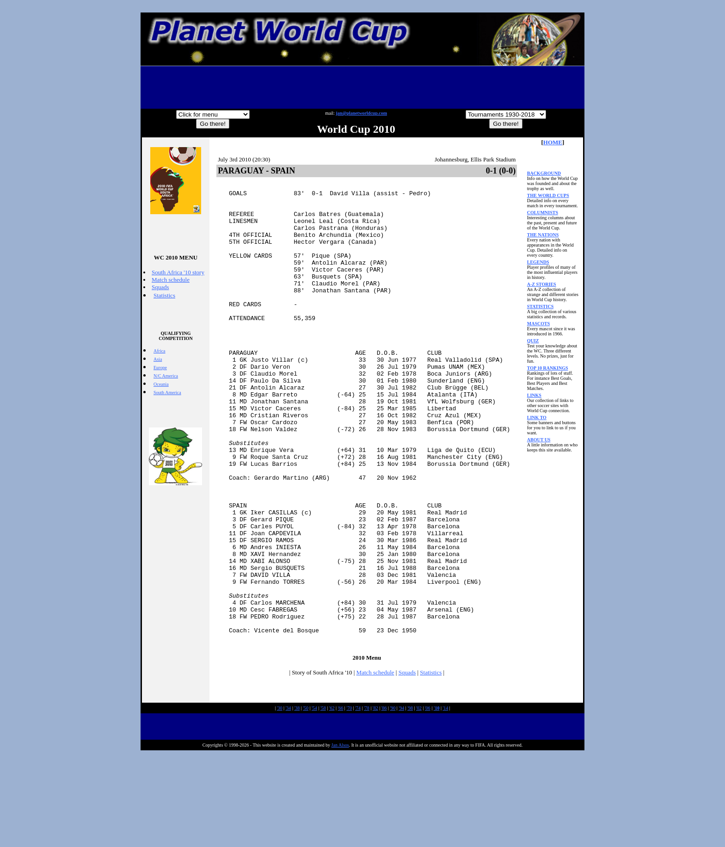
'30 (280, 801)
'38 (297, 801)
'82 (375, 801)
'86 (384, 801)
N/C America (166, 375)
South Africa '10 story (178, 272)
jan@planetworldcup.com (361, 113)
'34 (288, 801)
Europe (160, 367)
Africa (160, 350)
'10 (437, 801)
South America (167, 392)
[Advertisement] (362, 87)
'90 (393, 801)
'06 (427, 801)
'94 (401, 801)
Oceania (161, 384)
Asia (158, 359)
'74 (358, 801)
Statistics (164, 295)
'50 (305, 801)
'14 (445, 801)
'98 (410, 801)
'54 (314, 801)
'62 (332, 801)
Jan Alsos (340, 838)
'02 (419, 801)
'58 (323, 801)
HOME (552, 142)
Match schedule (171, 279)
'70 (349, 801)
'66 (341, 801)
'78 (366, 801)
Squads (160, 287)
